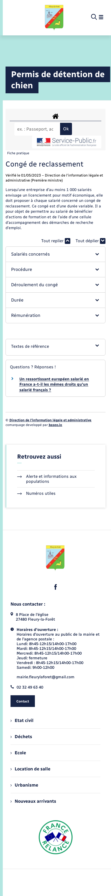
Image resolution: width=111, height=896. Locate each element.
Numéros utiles (36, 493)
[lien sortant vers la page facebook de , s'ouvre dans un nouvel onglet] (55, 587)
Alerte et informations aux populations (47, 479)
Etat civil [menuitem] (22, 720)
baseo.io (55, 425)
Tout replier (55, 241)
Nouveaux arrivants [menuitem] (33, 801)
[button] (55, 254)
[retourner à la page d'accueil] (54, 17)
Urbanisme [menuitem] (24, 785)
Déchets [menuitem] (21, 736)
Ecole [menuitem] (18, 752)
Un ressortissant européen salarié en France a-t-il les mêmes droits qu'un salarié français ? (54, 384)
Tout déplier (90, 241)
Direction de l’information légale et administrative (50, 420)
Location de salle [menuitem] (30, 769)
